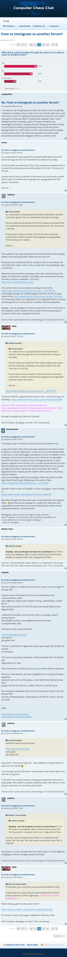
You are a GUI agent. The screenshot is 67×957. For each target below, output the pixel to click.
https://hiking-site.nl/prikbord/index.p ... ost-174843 (25, 483)
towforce (12, 343)
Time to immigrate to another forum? (32, 34)
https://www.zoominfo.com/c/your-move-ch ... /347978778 (28, 290)
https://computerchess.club (14, 634)
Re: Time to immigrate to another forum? (30, 102)
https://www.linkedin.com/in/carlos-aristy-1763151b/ (38, 296)
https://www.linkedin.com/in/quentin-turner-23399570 (26, 494)
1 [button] (25, 44)
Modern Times (14, 815)
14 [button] (47, 44)
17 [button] (53, 44)
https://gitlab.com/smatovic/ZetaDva (16, 716)
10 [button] (31, 44)
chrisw (11, 212)
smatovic (12, 740)
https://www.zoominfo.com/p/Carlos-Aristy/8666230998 (37, 399)
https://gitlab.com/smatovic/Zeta (15, 714)
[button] (18, 44)
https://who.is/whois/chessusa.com (17, 282)
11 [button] (35, 44)
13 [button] (43, 44)
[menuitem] (6, 21)
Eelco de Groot (14, 884)
